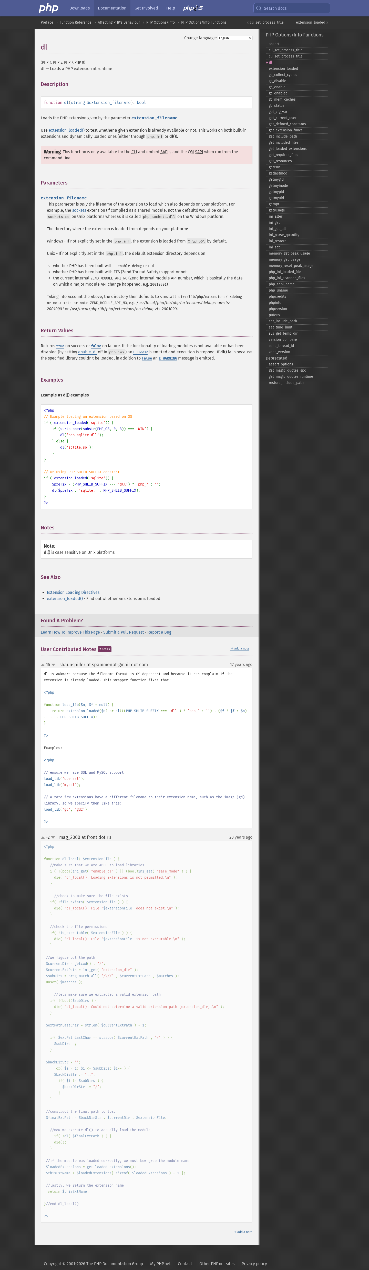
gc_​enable (277, 87)
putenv (274, 315)
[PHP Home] (49, 8)
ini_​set (274, 247)
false (96, 346)
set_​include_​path (283, 321)
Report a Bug (159, 632)
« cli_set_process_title (265, 22)
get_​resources (280, 161)
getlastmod (278, 173)
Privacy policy (254, 1263)
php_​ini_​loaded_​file (285, 272)
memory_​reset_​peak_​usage (291, 266)
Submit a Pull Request (123, 632)
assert (274, 44)
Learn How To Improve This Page (70, 632)
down (53, 665)
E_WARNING (168, 358)
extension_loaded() (67, 130)
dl (270, 62)
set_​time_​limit (280, 327)
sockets (79, 210)
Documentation (112, 8)
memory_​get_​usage (284, 259)
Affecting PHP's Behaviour (119, 22)
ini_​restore (277, 241)
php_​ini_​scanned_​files (287, 278)
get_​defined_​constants (287, 124)
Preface (47, 22)
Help (170, 8)
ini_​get (274, 222)
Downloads (79, 8)
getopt (274, 204)
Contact (185, 1263)
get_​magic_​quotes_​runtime (291, 376)
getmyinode (278, 185)
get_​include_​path (283, 136)
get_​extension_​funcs (286, 130)
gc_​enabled (278, 93)
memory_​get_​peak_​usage (289, 253)
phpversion (278, 309)
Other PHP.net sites (216, 1263)
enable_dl (87, 352)
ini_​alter (275, 216)
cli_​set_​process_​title (286, 56)
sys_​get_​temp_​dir (283, 333)
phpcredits (277, 296)
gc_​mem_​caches (282, 99)
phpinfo (275, 302)
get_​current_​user (282, 118)
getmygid (276, 179)
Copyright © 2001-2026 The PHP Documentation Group (93, 1263)
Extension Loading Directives (73, 592)
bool (141, 102)
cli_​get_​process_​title (286, 50)
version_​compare (283, 339)
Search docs (271, 8)
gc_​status (276, 105)
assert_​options (281, 364)
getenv (274, 167)
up (44, 665)
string (78, 102)
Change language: (200, 37)
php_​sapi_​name (282, 284)
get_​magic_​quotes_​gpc (287, 370)
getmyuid (276, 198)
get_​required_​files (283, 155)
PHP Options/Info (160, 22)
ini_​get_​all (277, 229)
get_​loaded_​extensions (288, 149)
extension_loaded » (312, 22)
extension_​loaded (283, 68)
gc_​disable (277, 81)
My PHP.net (160, 1263)
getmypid (276, 192)
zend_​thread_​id (281, 346)
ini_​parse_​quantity (284, 235)
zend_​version (279, 352)
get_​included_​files (284, 142)
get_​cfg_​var (278, 112)
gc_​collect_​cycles (283, 75)
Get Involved (146, 8)
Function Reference (75, 22)
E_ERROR (140, 352)
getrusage (277, 210)
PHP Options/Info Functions (204, 22)
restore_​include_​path (286, 383)
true (60, 346)
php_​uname (278, 290)
